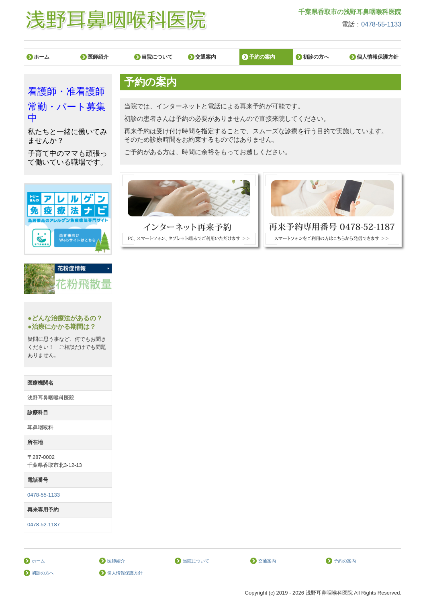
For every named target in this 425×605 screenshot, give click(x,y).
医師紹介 (98, 57)
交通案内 (205, 57)
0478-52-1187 (43, 524)
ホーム (41, 57)
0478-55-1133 (381, 24)
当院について (157, 57)
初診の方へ (316, 57)
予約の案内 (262, 57)
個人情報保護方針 (377, 57)
